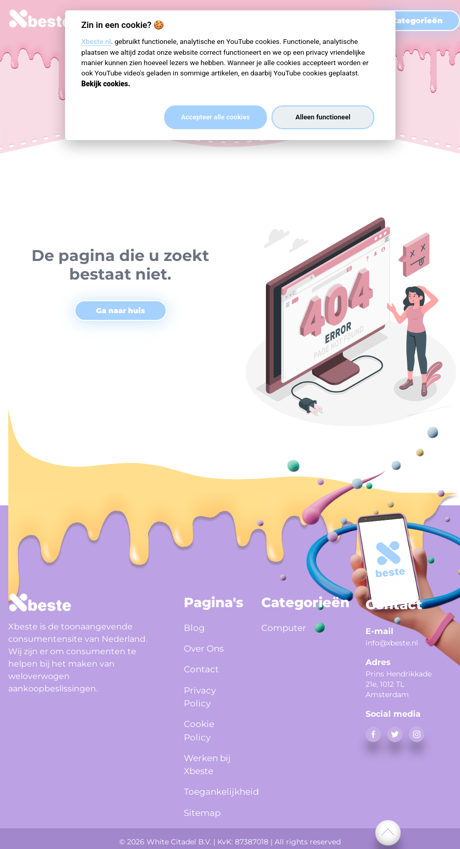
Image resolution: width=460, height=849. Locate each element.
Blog (194, 628)
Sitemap (203, 810)
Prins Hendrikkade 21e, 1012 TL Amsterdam (399, 684)
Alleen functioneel (322, 117)
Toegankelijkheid (210, 790)
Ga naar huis (120, 310)
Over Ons (205, 648)
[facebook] (373, 734)
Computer (285, 628)
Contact (202, 668)
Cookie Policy (200, 729)
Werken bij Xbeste (209, 763)
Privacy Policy (201, 695)
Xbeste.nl (96, 41)
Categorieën (416, 20)
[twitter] (395, 734)
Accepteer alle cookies (215, 117)
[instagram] (416, 734)
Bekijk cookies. (106, 84)
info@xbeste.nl (392, 642)
